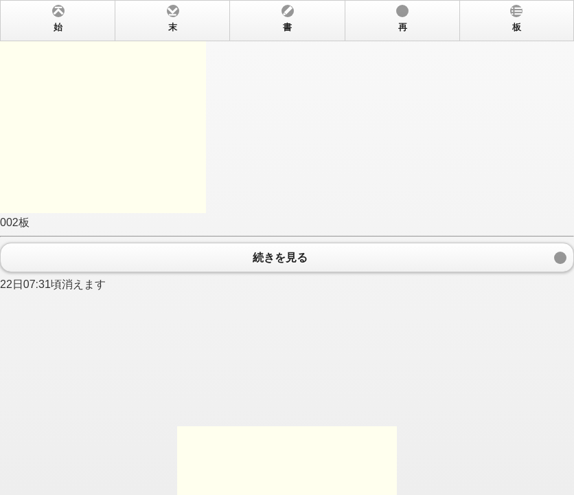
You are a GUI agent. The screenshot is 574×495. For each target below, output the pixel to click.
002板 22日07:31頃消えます (287, 247)
